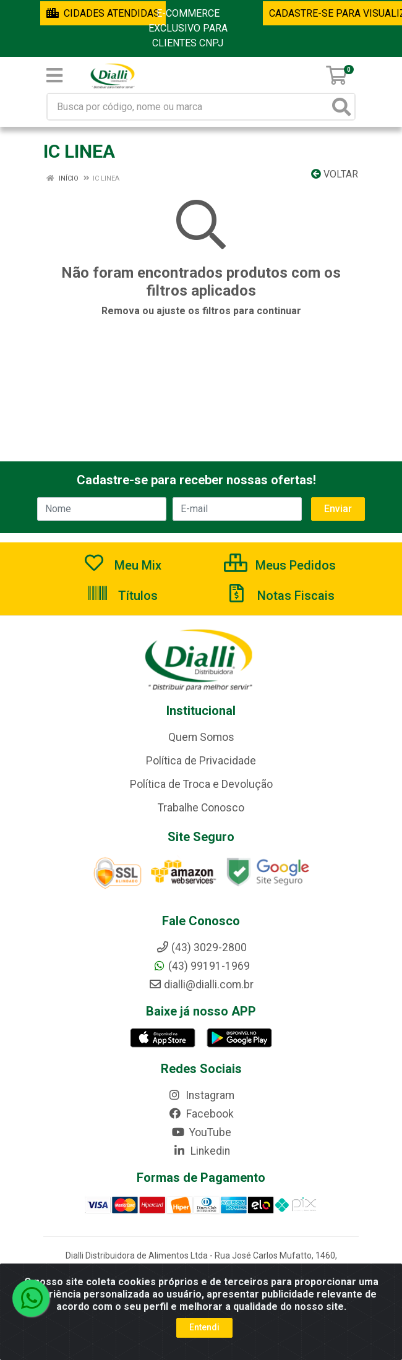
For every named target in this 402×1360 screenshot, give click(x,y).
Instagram (201, 1095)
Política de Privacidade (201, 761)
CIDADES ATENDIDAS (103, 13)
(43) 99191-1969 (201, 966)
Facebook (201, 1114)
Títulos (122, 595)
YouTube (201, 1132)
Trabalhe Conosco (201, 808)
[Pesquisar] (341, 106)
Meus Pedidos (280, 565)
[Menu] (54, 75)
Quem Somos (201, 737)
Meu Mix (122, 565)
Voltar (334, 174)
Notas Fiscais (280, 595)
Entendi (204, 1327)
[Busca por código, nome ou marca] (188, 106)
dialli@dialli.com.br (201, 984)
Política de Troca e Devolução (201, 784)
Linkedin (201, 1151)
